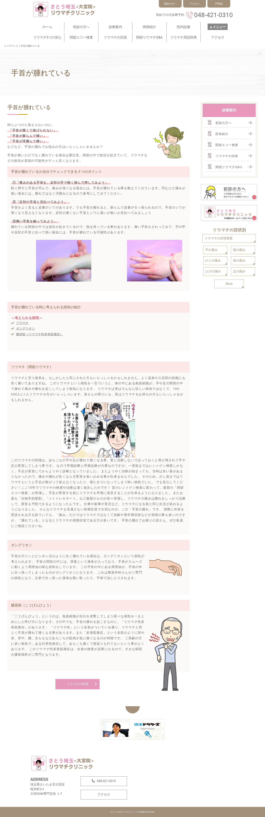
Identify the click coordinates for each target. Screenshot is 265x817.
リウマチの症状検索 (218, 238)
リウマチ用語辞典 (183, 37)
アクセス (217, 37)
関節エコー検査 (81, 37)
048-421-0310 (213, 15)
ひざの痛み (213, 271)
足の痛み (239, 271)
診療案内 (115, 27)
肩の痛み (239, 260)
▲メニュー (217, 27)
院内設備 (183, 27)
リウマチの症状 (115, 37)
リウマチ (22, 323)
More (229, 283)
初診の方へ (81, 27)
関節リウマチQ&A (149, 37)
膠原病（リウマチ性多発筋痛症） (39, 334)
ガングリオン (25, 328)
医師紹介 (149, 27)
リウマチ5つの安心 (47, 37)
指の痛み (239, 250)
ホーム (47, 27)
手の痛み (211, 250)
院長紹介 (222, 133)
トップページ (11, 46)
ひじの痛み (213, 260)
